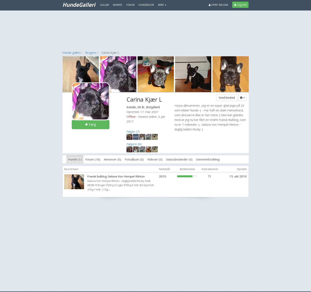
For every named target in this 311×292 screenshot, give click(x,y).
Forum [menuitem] (130, 5)
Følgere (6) (134, 144)
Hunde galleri (71, 52)
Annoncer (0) (112, 159)
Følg (90, 124)
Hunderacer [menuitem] (146, 5)
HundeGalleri (78, 4)
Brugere (91, 52)
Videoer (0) (155, 159)
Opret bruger (218, 5)
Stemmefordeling (208, 159)
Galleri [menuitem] (104, 5)
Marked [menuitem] (117, 5)
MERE (162, 5)
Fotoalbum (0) (134, 159)
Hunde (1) (75, 159)
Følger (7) (133, 132)
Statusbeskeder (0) (179, 159)
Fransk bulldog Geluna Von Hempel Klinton (116, 176)
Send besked (227, 97)
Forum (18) (92, 159)
